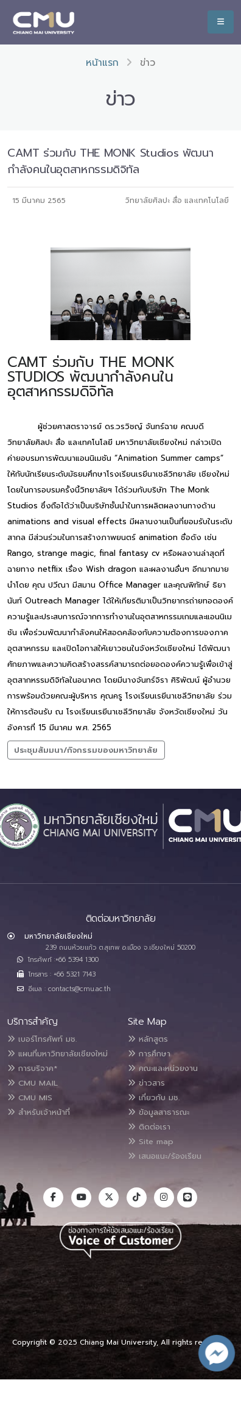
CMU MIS (29, 1097)
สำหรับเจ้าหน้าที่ (38, 1112)
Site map (150, 1141)
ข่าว (147, 62)
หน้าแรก (102, 62)
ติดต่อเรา (149, 1127)
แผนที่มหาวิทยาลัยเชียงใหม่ (57, 1053)
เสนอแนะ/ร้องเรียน (164, 1156)
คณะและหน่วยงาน (163, 1068)
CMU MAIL (32, 1083)
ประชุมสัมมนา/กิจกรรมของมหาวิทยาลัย (86, 750)
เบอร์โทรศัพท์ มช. (42, 1039)
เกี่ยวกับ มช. (154, 1097)
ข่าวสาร (146, 1083)
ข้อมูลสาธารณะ (158, 1112)
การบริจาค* (32, 1068)
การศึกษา (149, 1053)
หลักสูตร (148, 1039)
